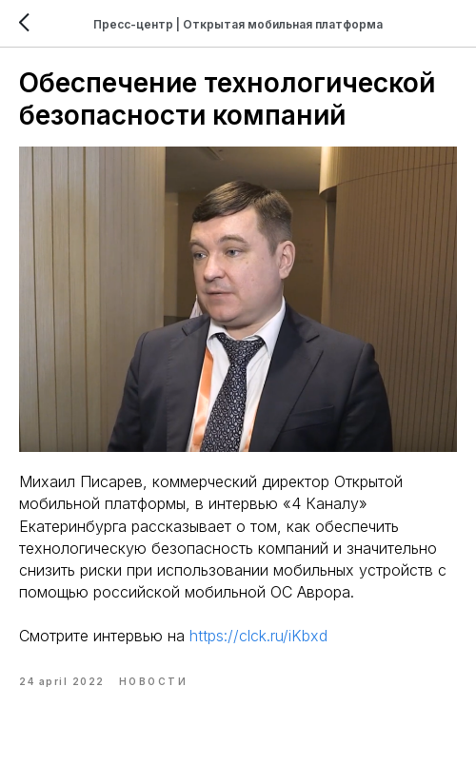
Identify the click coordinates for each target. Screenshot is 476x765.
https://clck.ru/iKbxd (258, 635)
